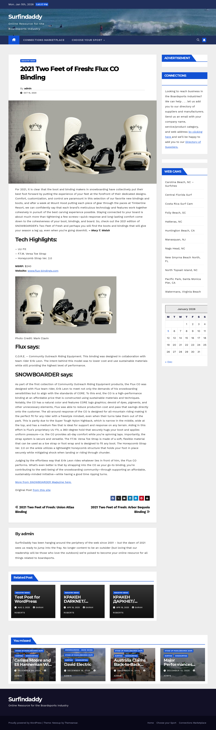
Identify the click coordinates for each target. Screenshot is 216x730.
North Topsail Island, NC (181, 270)
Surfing (19, 656)
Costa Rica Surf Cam (179, 203)
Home (150, 723)
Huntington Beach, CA (180, 230)
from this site (42, 490)
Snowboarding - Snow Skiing (79, 650)
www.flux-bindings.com (43, 270)
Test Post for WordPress (27, 599)
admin (28, 88)
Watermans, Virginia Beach (183, 291)
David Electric (77, 664)
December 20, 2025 (30, 670)
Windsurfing (32, 656)
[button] (198, 40)
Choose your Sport (87, 40)
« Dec (168, 361)
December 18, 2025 (79, 670)
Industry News (28, 61)
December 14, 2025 (129, 670)
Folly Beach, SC (175, 212)
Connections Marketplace (43, 40)
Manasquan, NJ (175, 239)
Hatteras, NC (173, 221)
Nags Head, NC (175, 248)
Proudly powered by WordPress (25, 723)
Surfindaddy (25, 16)
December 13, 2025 (179, 670)
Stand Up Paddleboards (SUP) (29, 651)
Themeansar (71, 723)
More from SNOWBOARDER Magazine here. (43, 482)
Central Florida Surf (178, 194)
